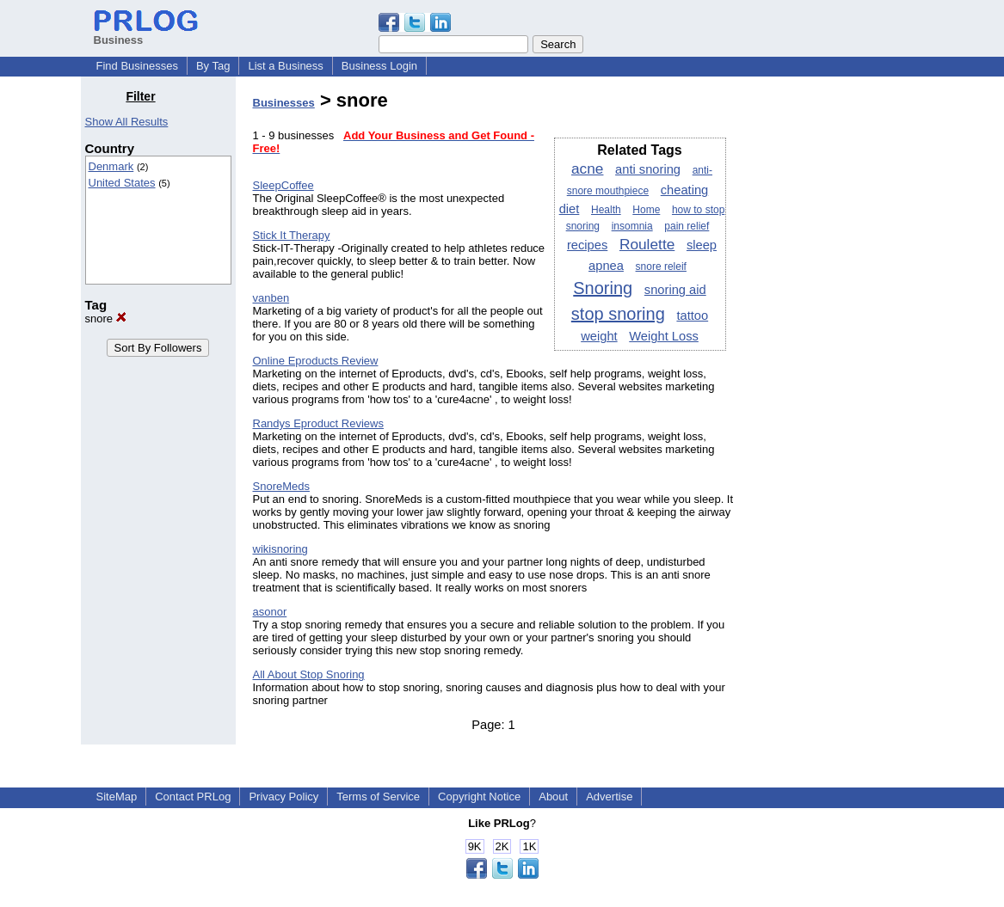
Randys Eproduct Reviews (318, 423)
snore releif (661, 266)
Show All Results (127, 121)
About (553, 796)
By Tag (213, 65)
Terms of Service (378, 796)
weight (599, 336)
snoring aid (675, 290)
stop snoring (618, 313)
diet (569, 209)
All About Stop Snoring (309, 674)
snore (105, 318)
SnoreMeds (281, 486)
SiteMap (117, 796)
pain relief (686, 226)
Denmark (111, 166)
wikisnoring (280, 548)
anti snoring (648, 169)
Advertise (609, 796)
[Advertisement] (835, 347)
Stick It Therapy (291, 235)
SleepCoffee (283, 185)
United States (122, 182)
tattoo (692, 315)
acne (587, 168)
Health (606, 210)
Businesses (284, 102)
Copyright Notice (479, 796)
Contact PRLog (193, 796)
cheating (685, 190)
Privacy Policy (283, 796)
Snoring (602, 288)
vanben (271, 297)
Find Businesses (137, 65)
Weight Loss (664, 336)
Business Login (379, 65)
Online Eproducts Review (316, 360)
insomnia (632, 226)
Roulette (646, 244)
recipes (587, 245)
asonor (270, 611)
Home (646, 210)
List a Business (285, 65)
